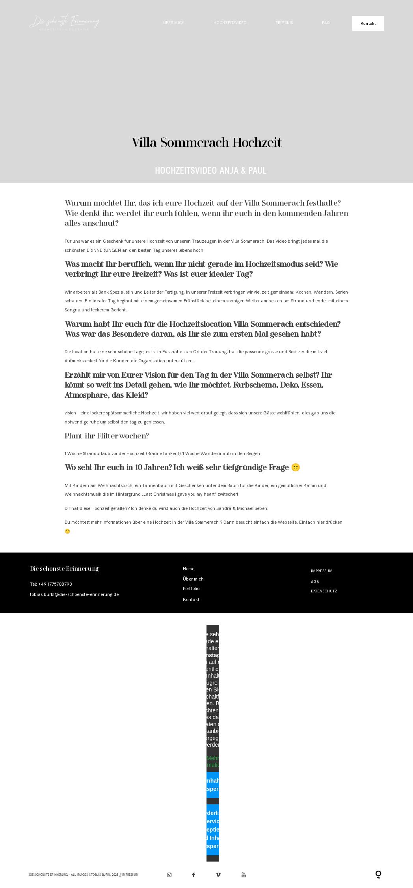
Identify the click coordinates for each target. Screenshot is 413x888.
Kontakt (368, 23)
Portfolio (191, 588)
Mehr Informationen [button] (213, 761)
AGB (315, 581)
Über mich (173, 23)
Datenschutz (324, 591)
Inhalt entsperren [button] (213, 784)
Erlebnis (284, 23)
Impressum (322, 571)
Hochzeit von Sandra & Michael (221, 508)
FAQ (326, 23)
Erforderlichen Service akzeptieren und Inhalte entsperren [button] (213, 829)
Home (188, 568)
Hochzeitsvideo (230, 23)
